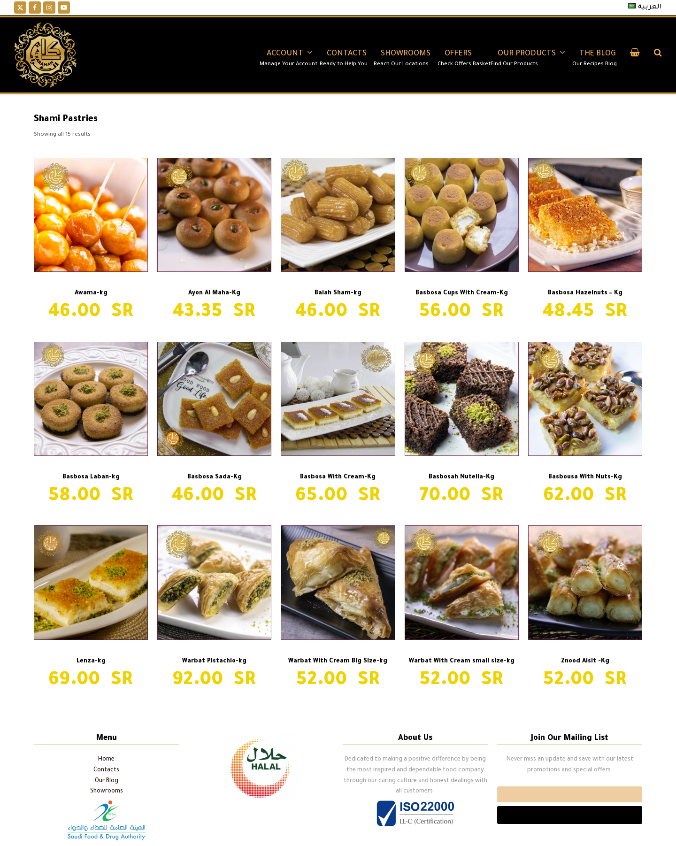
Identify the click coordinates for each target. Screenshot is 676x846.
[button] (635, 55)
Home (106, 759)
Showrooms (106, 791)
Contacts (106, 770)
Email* (569, 794)
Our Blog (106, 781)
